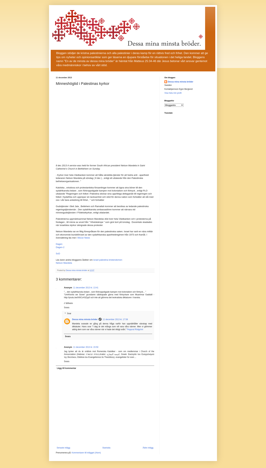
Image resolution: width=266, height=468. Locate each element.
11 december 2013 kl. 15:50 (85, 347)
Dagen (59, 244)
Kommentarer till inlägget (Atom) (86, 453)
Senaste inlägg (63, 448)
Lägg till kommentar (66, 368)
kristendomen (115, 260)
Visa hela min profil (173, 93)
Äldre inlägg (148, 448)
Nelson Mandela (64, 263)
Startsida (106, 448)
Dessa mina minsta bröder (85, 319)
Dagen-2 (60, 247)
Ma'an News (84, 237)
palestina (103, 260)
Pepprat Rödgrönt (135, 329)
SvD (58, 253)
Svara (66, 307)
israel (96, 260)
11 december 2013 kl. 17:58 (115, 319)
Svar (69, 313)
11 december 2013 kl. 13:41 (85, 287)
